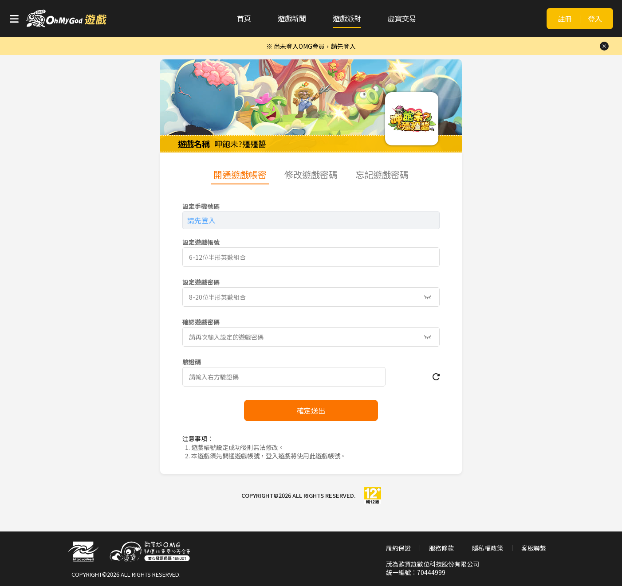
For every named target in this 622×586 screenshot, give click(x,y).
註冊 (565, 18)
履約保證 (398, 548)
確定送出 (311, 410)
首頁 (244, 18)
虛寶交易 (402, 18)
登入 (595, 18)
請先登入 (201, 220)
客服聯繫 (533, 548)
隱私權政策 (487, 548)
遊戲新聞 (292, 18)
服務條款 (441, 548)
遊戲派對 (347, 18)
